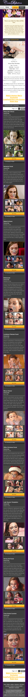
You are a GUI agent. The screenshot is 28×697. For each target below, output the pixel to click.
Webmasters (11, 687)
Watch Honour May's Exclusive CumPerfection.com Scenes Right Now (14, 98)
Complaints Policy (18, 690)
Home (5, 684)
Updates (12, 684)
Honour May (6, 113)
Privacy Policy (21, 694)
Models (7, 39)
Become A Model (18, 686)
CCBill (5, 694)
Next (22, 13)
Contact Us (12, 686)
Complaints (17, 687)
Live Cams (7, 686)
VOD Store (22, 684)
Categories (16, 684)
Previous (5, 13)
